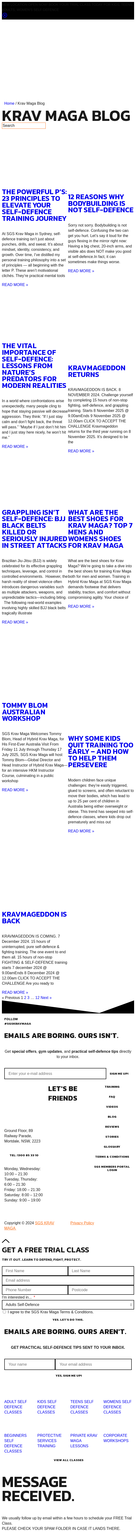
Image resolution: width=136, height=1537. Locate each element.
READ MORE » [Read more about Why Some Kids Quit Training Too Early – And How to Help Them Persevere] (81, 831)
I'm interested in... (17, 1297)
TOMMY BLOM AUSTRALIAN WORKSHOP (25, 712)
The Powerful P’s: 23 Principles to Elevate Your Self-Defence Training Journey (34, 205)
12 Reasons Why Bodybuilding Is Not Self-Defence (100, 203)
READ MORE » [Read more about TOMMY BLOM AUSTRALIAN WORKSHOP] (15, 790)
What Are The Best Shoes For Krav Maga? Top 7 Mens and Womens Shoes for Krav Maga (100, 529)
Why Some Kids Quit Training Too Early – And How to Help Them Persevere (100, 751)
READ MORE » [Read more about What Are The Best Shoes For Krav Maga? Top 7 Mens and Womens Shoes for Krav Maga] (81, 606)
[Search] (24, 126)
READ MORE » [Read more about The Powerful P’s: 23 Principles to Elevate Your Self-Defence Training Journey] (15, 285)
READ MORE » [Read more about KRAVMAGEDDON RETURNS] (81, 451)
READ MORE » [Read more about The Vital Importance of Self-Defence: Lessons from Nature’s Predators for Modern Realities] (15, 447)
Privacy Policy (82, 1223)
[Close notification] (5, 17)
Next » (46, 998)
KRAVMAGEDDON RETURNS (97, 371)
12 (37, 998)
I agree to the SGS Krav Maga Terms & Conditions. (51, 1312)
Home (9, 103)
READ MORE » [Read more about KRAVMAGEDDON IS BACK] (15, 992)
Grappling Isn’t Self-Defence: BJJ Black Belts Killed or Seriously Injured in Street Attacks (34, 529)
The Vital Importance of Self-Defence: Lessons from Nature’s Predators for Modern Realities (34, 365)
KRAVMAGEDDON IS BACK (34, 917)
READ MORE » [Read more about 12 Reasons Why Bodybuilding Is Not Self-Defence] (81, 271)
